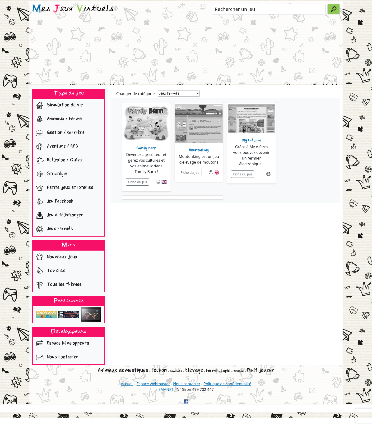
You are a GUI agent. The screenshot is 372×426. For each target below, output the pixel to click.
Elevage (194, 370)
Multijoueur (260, 370)
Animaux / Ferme (58, 119)
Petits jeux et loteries (63, 188)
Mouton (238, 371)
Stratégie (50, 174)
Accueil (127, 383)
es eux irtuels (73, 9)
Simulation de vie (58, 105)
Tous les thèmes (58, 285)
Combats (176, 371)
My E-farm (251, 140)
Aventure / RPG (56, 147)
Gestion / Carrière (59, 133)
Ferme (212, 370)
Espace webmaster (153, 383)
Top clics (49, 271)
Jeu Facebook (54, 202)
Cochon (159, 370)
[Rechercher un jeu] (269, 9)
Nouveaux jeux (55, 257)
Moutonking (199, 150)
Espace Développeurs (61, 344)
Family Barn (146, 148)
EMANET (165, 389)
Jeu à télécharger (58, 215)
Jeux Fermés (53, 229)
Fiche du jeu (137, 182)
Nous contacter (56, 357)
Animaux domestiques (123, 370)
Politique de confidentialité (227, 383)
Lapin (225, 370)
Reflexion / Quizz (58, 160)
